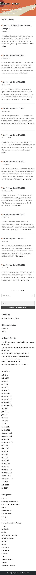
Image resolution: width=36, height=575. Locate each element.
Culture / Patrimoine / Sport (10, 504)
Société (4, 562)
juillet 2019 (5, 485)
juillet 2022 (5, 378)
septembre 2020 (7, 442)
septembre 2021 (7, 405)
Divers (3, 507)
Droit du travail (6, 511)
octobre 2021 (5, 402)
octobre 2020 (5, 439)
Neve (9, 573)
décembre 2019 (6, 469)
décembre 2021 (6, 396)
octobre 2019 (5, 476)
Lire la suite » (25, 73)
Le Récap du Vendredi (9, 535)
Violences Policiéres (8, 565)
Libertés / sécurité (7, 538)
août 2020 (4, 445)
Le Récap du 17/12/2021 (14, 108)
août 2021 (4, 408)
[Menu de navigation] (32, 8)
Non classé (5, 547)
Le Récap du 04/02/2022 (14, 55)
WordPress (25, 573)
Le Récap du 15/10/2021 (14, 135)
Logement (4, 541)
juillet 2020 (5, 448)
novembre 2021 (6, 399)
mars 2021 (5, 424)
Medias (3, 544)
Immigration (5, 529)
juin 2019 (4, 488)
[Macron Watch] (12, 8)
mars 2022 (5, 387)
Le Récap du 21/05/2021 (14, 238)
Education (4, 520)
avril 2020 (4, 457)
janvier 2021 (5, 430)
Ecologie (4, 517)
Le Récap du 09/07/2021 (14, 214)
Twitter (3, 331)
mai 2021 (4, 418)
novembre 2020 (6, 436)
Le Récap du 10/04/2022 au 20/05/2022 (15, 364)
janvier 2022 (5, 393)
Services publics (7, 559)
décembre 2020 (6, 433)
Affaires (4, 498)
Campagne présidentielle (9, 501)
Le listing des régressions (10, 318)
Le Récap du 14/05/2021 (14, 265)
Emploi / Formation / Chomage (11, 523)
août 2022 (4, 375)
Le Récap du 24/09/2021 (14, 188)
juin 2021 (4, 415)
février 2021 (5, 427)
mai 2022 (4, 381)
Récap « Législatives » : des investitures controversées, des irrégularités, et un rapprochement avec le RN (15, 359)
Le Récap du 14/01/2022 (14, 82)
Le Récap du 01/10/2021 (14, 161)
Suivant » (22, 290)
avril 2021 (4, 421)
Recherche (5, 550)
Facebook (4, 329)
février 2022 (5, 390)
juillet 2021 (5, 411)
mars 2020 (5, 460)
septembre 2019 (7, 479)
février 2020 (5, 463)
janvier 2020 (5, 466)
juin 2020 (4, 451)
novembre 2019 (6, 473)
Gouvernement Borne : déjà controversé (15, 353)
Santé (3, 556)
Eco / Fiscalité (6, 514)
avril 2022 (4, 384)
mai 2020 (4, 454)
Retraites (4, 553)
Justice (3, 532)
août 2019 (4, 482)
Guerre (3, 526)
